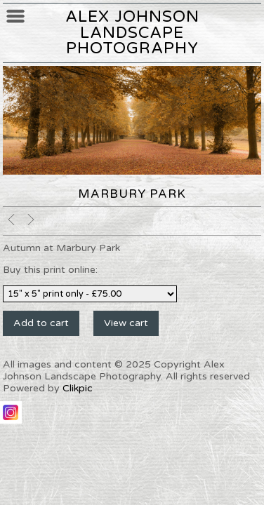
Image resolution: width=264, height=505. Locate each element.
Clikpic (77, 388)
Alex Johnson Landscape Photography (132, 32)
